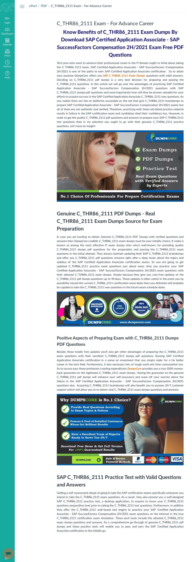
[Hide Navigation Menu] (22, 6)
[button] (7, 64)
